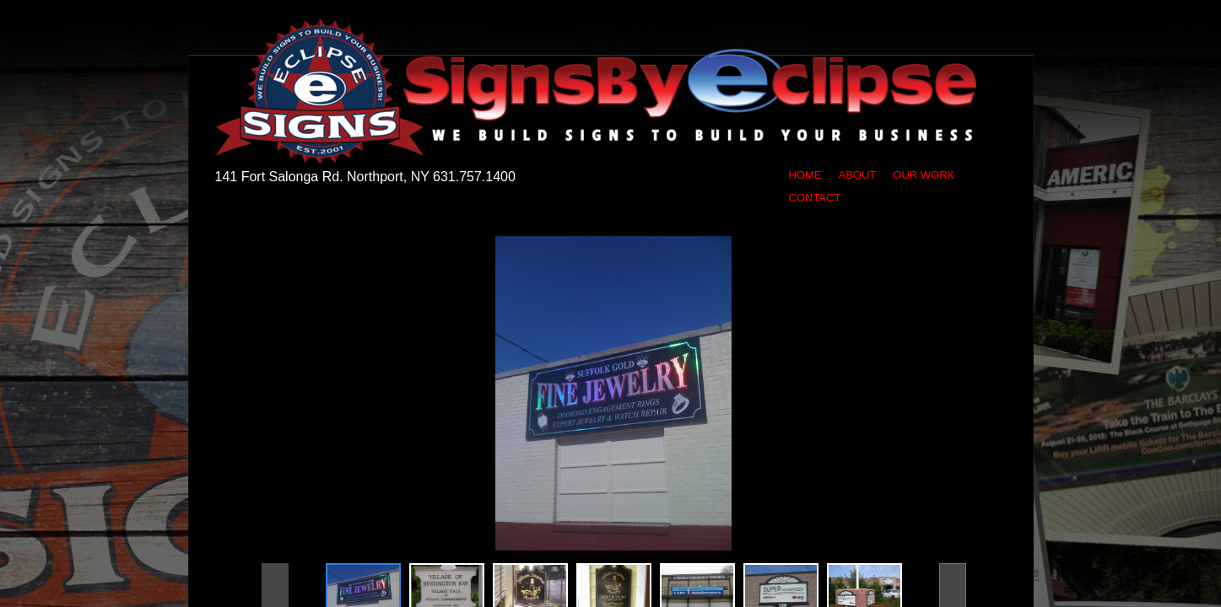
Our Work (923, 175)
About (858, 175)
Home (805, 175)
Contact (815, 197)
